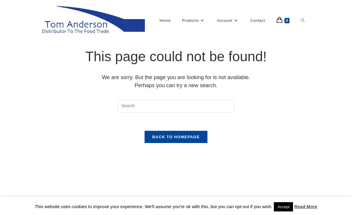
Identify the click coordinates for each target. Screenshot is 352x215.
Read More (305, 206)
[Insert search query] (176, 106)
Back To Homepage (176, 137)
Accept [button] (283, 207)
